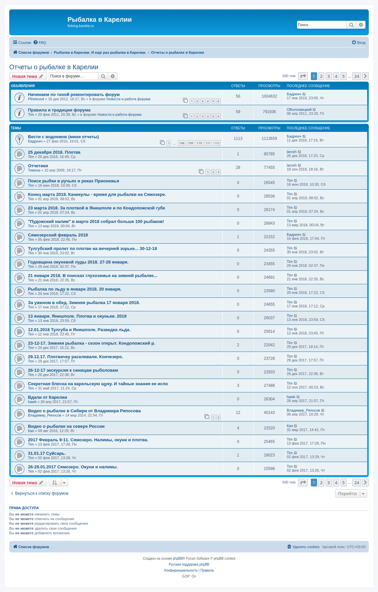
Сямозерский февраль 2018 (58, 235)
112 (216, 143)
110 (199, 143)
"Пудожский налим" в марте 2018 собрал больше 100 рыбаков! (96, 221)
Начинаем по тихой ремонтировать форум (74, 94)
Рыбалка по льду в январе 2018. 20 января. (75, 289)
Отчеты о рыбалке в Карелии (53, 67)
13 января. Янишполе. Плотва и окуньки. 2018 (77, 316)
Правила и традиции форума (59, 110)
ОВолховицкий (299, 109)
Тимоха (34, 170)
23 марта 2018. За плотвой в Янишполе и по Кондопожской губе (96, 207)
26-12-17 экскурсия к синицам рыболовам (73, 370)
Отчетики (38, 165)
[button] (303, 76)
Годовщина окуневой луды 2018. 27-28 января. (78, 262)
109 (190, 143)
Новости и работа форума (128, 99)
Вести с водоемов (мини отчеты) (63, 136)
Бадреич (294, 94)
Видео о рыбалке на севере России (66, 426)
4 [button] (336, 76)
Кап (31, 431)
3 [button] (329, 76)
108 (181, 143)
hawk (32, 402)
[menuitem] (39, 43)
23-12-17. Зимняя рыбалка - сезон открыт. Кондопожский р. (91, 343)
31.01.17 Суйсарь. (47, 453)
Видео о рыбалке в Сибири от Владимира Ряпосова (84, 410)
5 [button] (343, 76)
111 (207, 143)
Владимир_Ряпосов (44, 415)
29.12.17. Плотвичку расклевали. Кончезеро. (75, 356)
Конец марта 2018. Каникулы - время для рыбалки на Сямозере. (97, 194)
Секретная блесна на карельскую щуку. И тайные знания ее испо (98, 383)
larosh (292, 152)
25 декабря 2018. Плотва (54, 152)
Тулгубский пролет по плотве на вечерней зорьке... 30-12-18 (92, 248)
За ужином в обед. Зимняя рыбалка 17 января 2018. (84, 302)
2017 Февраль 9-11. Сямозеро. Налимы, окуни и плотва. (88, 439)
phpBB (178, 558)
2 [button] (321, 76)
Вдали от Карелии (47, 397)
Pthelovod (36, 99)
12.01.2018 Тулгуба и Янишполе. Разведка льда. (79, 329)
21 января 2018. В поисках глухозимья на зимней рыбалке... (92, 275)
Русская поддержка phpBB (189, 564)
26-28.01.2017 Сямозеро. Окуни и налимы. (73, 466)
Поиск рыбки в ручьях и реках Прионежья (73, 180)
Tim (31, 114)
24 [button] (356, 76)
